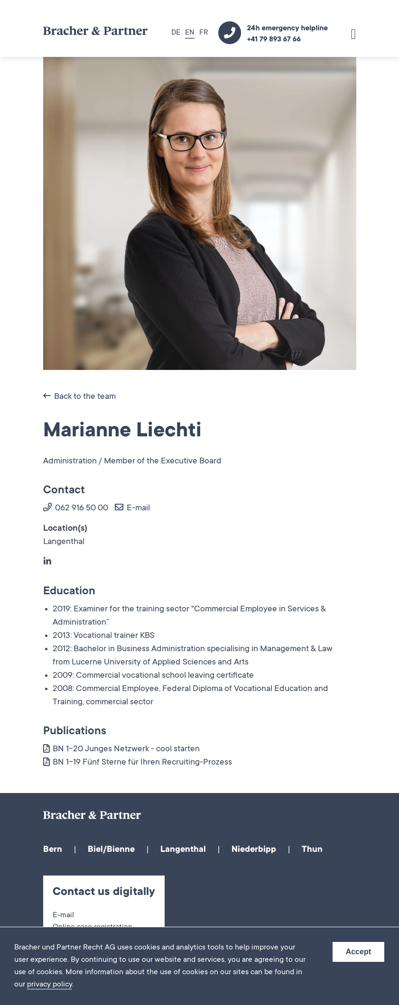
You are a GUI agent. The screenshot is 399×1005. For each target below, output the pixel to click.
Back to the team (79, 397)
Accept (358, 952)
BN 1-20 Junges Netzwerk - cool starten (121, 749)
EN (190, 33)
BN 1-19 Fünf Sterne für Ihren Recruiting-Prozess (137, 762)
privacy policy (49, 984)
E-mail (132, 508)
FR (203, 33)
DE (175, 33)
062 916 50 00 (75, 508)
